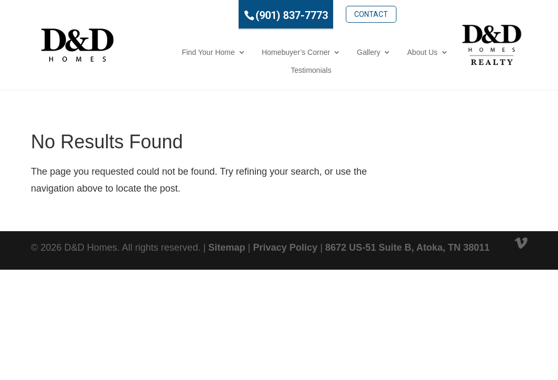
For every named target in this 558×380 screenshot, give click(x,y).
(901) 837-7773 (257, 15)
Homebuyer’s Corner (228, 52)
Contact (336, 14)
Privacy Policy (285, 229)
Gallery (301, 52)
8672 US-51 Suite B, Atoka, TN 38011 (407, 229)
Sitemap (227, 229)
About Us (354, 52)
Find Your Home (140, 52)
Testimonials (417, 52)
